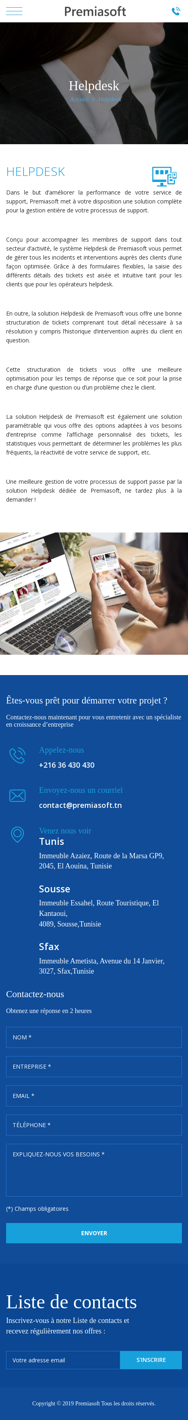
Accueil (79, 99)
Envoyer (94, 1233)
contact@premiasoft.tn (80, 805)
